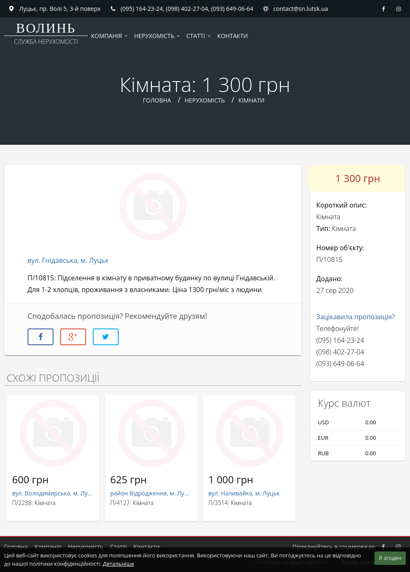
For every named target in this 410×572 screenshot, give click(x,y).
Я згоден (390, 558)
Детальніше (118, 563)
